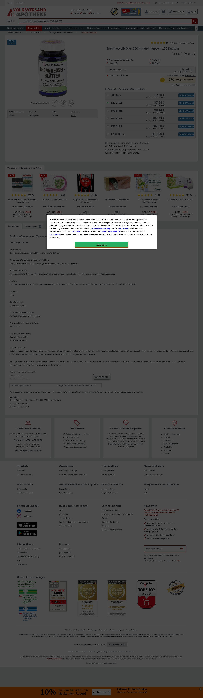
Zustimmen (55, 66)
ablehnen (76, 63)
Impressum (124, 60)
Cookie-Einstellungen (110, 63)
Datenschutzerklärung (101, 60)
